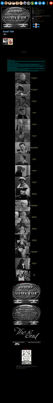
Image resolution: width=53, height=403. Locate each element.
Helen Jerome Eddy (34, 147)
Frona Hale (34, 239)
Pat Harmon (34, 193)
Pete (34, 274)
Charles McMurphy (34, 251)
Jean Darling (34, 124)
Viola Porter (34, 228)
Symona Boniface (34, 205)
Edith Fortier (34, 263)
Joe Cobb (34, 112)
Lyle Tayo (34, 158)
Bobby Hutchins (34, 77)
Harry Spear (34, 135)
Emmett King (34, 170)
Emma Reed (34, 182)
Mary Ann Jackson (34, 89)
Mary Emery (34, 216)
